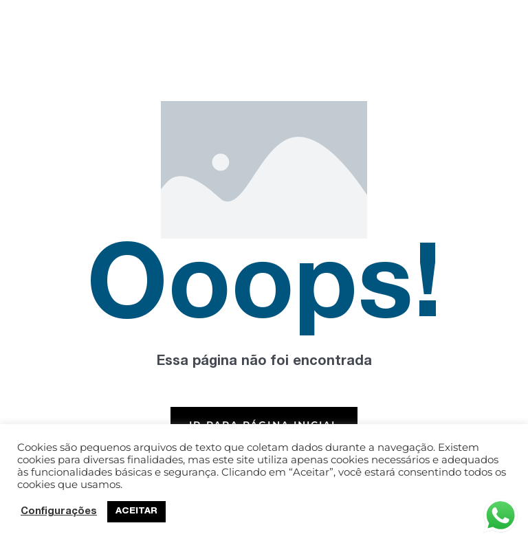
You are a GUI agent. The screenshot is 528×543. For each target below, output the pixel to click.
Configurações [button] (59, 512)
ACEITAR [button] (136, 511)
